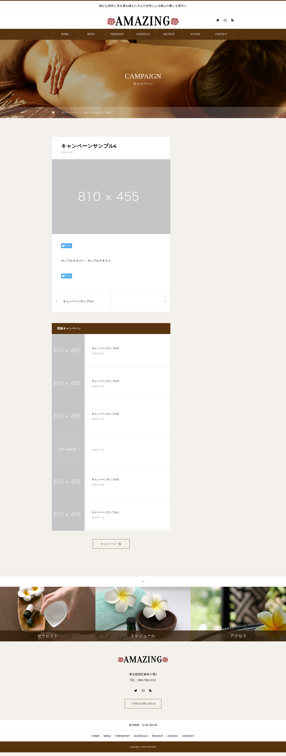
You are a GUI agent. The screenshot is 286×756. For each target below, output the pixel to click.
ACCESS (195, 34)
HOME (65, 34)
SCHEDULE (143, 34)
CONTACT (221, 34)
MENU (91, 34)
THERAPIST (117, 34)
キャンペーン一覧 (111, 544)
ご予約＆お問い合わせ (143, 706)
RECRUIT (169, 34)
